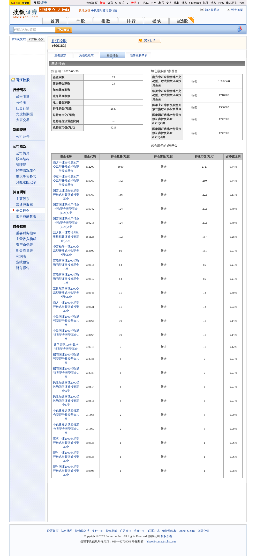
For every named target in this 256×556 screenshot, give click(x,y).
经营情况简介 (26, 170)
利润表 (21, 256)
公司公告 (23, 136)
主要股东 (23, 199)
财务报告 (23, 268)
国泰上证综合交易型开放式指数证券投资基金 (66, 194)
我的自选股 (36, 39)
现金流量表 (24, 250)
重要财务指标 (26, 233)
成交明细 (23, 97)
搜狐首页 (92, 3)
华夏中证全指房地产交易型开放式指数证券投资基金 (66, 180)
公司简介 (23, 153)
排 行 (131, 21)
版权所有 (166, 536)
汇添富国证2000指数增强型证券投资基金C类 (66, 279)
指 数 (105, 21)
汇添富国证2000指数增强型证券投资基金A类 (66, 265)
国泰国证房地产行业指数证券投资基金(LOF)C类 (66, 208)
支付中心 (98, 531)
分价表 (21, 102)
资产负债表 (24, 245)
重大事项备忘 (26, 176)
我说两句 (231, 3)
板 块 (156, 21)
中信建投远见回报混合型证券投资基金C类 (66, 429)
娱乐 (121, 3)
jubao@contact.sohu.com (161, 541)
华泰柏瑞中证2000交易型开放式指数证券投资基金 (66, 251)
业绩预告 (23, 262)
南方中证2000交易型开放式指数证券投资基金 (66, 307)
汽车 (146, 3)
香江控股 (59, 41)
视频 (177, 3)
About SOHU (187, 531)
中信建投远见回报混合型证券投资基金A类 (66, 415)
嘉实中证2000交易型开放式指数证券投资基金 (66, 443)
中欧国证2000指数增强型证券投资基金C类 (66, 335)
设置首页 (53, 531)
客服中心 (140, 531)
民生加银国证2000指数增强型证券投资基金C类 (66, 400)
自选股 (182, 21)
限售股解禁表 (26, 216)
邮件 (206, 3)
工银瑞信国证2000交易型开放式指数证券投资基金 (66, 293)
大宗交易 (23, 120)
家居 (161, 3)
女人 (169, 3)
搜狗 (242, 3)
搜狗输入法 (82, 531)
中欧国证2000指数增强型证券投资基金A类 (66, 321)
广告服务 (126, 531)
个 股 (80, 21)
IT (139, 3)
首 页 (55, 21)
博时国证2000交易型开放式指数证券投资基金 (66, 471)
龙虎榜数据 (24, 114)
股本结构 (23, 159)
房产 (153, 3)
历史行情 (23, 108)
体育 (110, 3)
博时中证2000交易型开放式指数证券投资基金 (66, 457)
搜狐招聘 (112, 531)
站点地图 (67, 531)
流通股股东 (24, 205)
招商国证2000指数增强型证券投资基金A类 (66, 358)
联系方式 (154, 531)
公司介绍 (203, 531)
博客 (213, 3)
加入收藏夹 (212, 10)
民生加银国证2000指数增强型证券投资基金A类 (66, 386)
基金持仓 (23, 210)
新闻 (102, 3)
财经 (133, 3)
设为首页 (237, 10)
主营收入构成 (26, 239)
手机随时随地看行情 (104, 10)
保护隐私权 (169, 531)
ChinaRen (195, 3)
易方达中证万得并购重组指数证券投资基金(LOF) (66, 236)
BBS (221, 3)
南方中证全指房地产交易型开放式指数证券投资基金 (66, 166)
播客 (184, 3)
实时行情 (150, 40)
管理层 (21, 165)
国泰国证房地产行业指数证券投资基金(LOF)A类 (66, 222)
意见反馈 (84, 10)
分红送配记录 (26, 182)
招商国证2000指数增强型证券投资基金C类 (66, 372)
